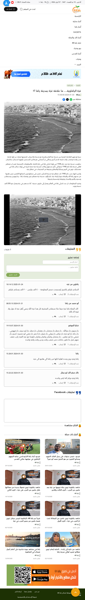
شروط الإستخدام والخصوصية (27, 597)
